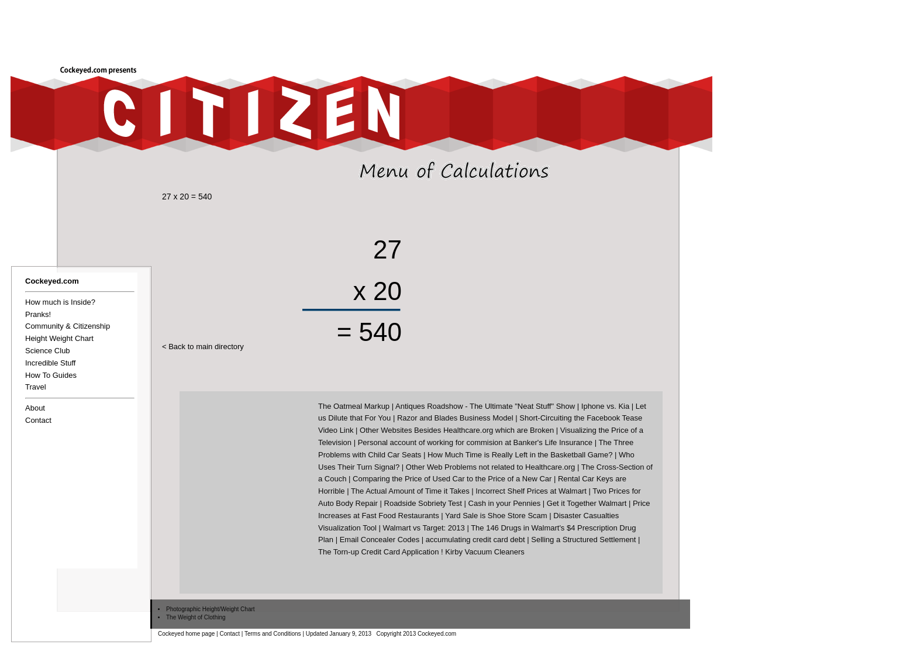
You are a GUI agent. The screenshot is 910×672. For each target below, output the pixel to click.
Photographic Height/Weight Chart (210, 609)
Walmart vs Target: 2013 (424, 527)
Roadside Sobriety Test (423, 503)
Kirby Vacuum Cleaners (485, 551)
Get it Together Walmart (587, 503)
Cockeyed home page (186, 633)
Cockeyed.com (52, 281)
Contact (38, 420)
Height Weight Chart (59, 338)
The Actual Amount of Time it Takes (410, 491)
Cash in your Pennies (504, 503)
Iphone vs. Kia (605, 406)
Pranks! (38, 314)
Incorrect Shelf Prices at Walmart (531, 491)
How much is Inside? (60, 302)
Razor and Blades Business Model (455, 417)
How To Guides (51, 375)
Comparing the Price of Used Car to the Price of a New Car (452, 478)
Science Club (47, 350)
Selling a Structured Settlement (583, 539)
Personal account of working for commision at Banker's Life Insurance (475, 442)
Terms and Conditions (272, 633)
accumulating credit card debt (475, 539)
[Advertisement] (544, 27)
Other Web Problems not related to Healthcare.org (490, 467)
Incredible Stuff (50, 363)
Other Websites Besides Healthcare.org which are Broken (457, 430)
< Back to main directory (203, 346)
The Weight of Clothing (196, 617)
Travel (35, 386)
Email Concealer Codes (380, 539)
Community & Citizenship (67, 326)
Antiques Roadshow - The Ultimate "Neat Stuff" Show (485, 406)
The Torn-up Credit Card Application (378, 551)
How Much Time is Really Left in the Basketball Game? (520, 454)
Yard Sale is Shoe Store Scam (496, 515)
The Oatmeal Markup (353, 406)
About (35, 408)
